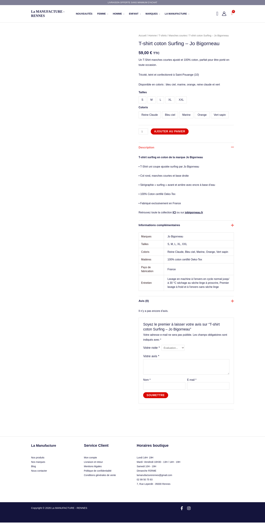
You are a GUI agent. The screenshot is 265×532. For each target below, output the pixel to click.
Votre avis (151, 365)
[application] (107, 13)
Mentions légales (93, 475)
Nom (147, 388)
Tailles (143, 92)
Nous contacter (39, 480)
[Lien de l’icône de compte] (224, 13)
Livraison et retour (93, 471)
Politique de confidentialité (98, 480)
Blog (33, 475)
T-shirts (163, 35)
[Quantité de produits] (143, 131)
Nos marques (38, 471)
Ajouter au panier (170, 131)
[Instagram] (189, 518)
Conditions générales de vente (100, 484)
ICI (175, 214)
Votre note (151, 356)
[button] (217, 14)
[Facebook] (182, 518)
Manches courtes (179, 35)
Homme (153, 35)
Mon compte (90, 467)
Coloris (143, 107)
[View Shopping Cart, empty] (232, 14)
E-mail (192, 388)
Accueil (143, 35)
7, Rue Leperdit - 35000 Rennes (153, 493)
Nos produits (37, 467)
